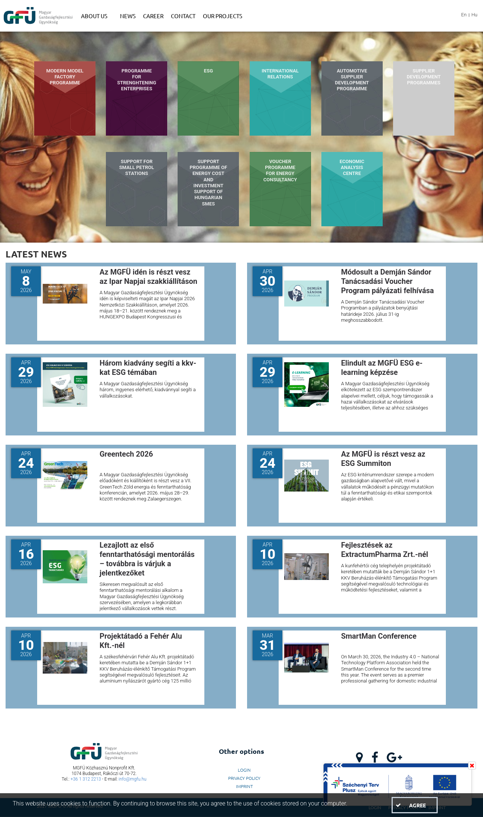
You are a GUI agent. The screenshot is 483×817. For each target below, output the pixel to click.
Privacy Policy (244, 778)
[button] (415, 805)
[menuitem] (96, 16)
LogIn (244, 770)
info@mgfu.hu (132, 779)
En (464, 14)
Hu (474, 14)
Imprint (244, 786)
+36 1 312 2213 (86, 779)
